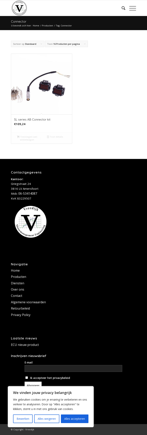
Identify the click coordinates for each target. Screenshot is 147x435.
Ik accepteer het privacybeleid (47, 378)
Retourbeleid (20, 308)
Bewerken (23, 419)
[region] (51, 406)
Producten (18, 277)
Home (15, 270)
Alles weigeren (47, 419)
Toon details (55, 137)
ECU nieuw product (25, 345)
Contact (16, 296)
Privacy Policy (20, 315)
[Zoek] (121, 8)
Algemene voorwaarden (28, 302)
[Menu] (130, 8)
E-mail (29, 362)
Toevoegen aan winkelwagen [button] (27, 138)
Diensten (17, 283)
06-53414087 (27, 193)
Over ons (17, 289)
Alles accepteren (74, 419)
